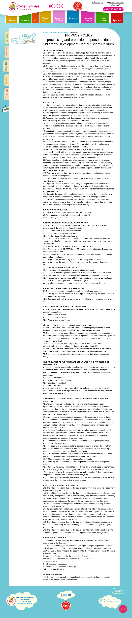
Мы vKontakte (61, 6)
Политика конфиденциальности (58, 32)
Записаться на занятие (113, 9)
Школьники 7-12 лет (73, 19)
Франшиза (117, 20)
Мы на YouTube (50, 6)
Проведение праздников (88, 19)
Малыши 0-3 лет (45, 19)
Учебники (25, 20)
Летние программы (102, 19)
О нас (35, 19)
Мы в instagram (56, 6)
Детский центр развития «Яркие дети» (23, 6)
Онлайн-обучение (11, 19)
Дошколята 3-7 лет (59, 19)
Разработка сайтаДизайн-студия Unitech (111, 601)
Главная (45, 32)
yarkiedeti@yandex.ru (25, 603)
